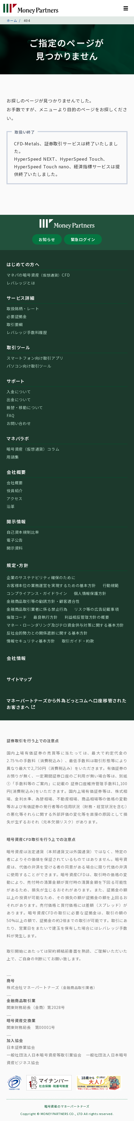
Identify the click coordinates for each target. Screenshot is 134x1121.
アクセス (15, 498)
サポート (15, 381)
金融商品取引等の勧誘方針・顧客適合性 (43, 601)
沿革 (11, 506)
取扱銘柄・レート (23, 308)
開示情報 (16, 521)
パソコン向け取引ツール (29, 366)
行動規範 (111, 585)
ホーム (12, 20)
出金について (19, 399)
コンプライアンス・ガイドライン (37, 593)
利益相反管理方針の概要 (87, 617)
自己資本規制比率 (23, 532)
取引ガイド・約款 (78, 641)
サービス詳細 (21, 298)
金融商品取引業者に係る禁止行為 (37, 609)
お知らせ (47, 239)
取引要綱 (15, 324)
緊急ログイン (83, 239)
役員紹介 (15, 490)
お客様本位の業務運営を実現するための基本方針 (51, 585)
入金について (19, 391)
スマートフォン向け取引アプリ (35, 358)
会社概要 (16, 472)
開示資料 (15, 548)
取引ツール (18, 347)
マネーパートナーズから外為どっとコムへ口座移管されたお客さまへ (67, 703)
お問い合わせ (19, 423)
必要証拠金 (17, 316)
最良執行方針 (46, 617)
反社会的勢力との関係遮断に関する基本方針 (47, 633)
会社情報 (16, 658)
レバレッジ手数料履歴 (27, 332)
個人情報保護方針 (90, 593)
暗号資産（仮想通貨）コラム (33, 449)
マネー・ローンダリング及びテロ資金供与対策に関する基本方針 (65, 625)
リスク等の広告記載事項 (96, 609)
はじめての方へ (23, 264)
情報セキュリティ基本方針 (31, 641)
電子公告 (15, 540)
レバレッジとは (21, 283)
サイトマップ (19, 679)
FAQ (10, 415)
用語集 (13, 457)
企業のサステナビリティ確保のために (41, 577)
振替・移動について (25, 407)
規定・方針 (18, 565)
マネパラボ (18, 438)
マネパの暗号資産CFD (38, 275)
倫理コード (17, 617)
